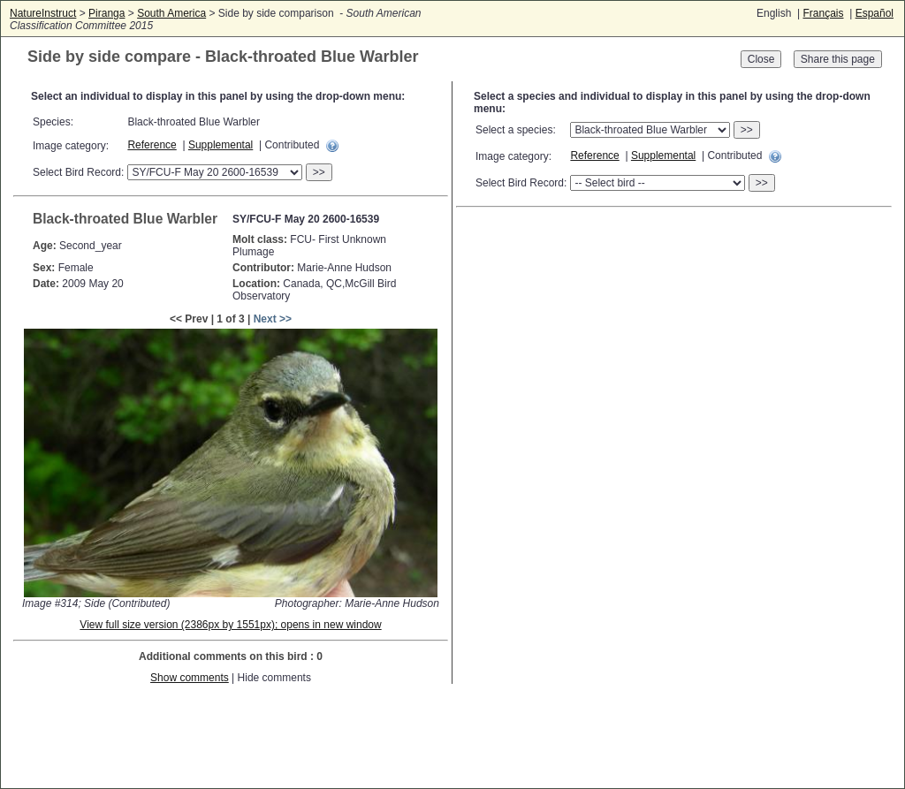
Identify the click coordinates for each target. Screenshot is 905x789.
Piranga (106, 13)
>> (319, 172)
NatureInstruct (43, 13)
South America (171, 13)
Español (875, 13)
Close (761, 59)
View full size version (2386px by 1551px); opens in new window (230, 624)
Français (822, 13)
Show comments (189, 677)
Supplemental (220, 145)
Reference (151, 145)
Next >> (273, 319)
